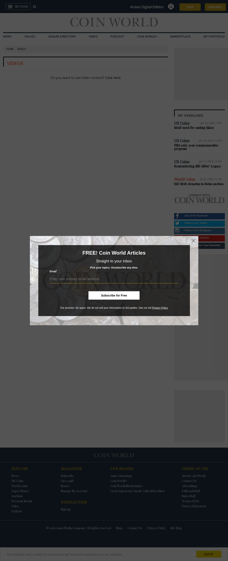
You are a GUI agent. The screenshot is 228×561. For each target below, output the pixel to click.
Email (53, 271)
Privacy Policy (160, 307)
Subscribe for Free (114, 295)
